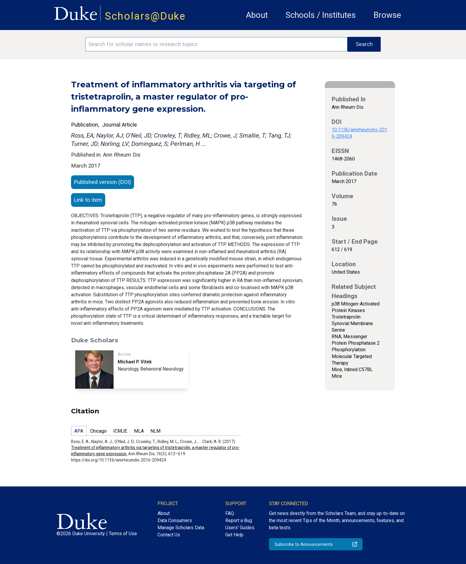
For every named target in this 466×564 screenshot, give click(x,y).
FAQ (229, 513)
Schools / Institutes (321, 15)
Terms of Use (123, 533)
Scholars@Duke (145, 16)
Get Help (234, 535)
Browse (387, 15)
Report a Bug (238, 520)
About (257, 15)
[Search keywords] (216, 44)
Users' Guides (239, 527)
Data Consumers (175, 520)
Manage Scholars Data (181, 527)
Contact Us (169, 535)
